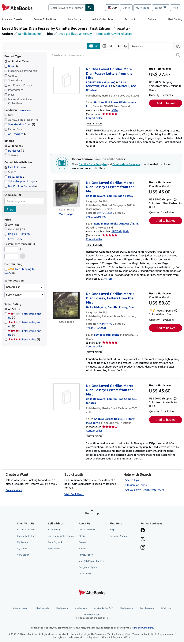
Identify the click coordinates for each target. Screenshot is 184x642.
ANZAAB (116, 231)
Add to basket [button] (165, 103)
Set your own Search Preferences (144, 489)
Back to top (92, 513)
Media (82, 535)
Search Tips (132, 480)
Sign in (126, 7)
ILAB (126, 231)
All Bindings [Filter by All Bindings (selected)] (13, 145)
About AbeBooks (87, 529)
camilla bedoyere (29, 34)
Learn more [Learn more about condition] (24, 110)
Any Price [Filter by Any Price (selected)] (12, 224)
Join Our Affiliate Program (61, 535)
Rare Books (74, 19)
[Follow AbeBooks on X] (143, 539)
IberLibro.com (147, 608)
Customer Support (119, 535)
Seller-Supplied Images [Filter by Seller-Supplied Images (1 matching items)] (21, 181)
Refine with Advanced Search (114, 34)
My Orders (22, 548)
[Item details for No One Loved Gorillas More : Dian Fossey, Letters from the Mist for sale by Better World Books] (66, 305)
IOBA (114, 110)
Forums (82, 548)
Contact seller (94, 117)
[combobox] (66, 7)
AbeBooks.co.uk (21, 608)
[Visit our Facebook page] (143, 530)
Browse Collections (44, 19)
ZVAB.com (166, 608)
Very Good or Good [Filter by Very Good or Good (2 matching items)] (19, 124)
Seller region (13, 286)
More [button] (109, 278)
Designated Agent (88, 567)
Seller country (14, 294)
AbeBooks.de (42, 608)
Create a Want (14, 490)
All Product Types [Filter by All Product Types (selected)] (17, 61)
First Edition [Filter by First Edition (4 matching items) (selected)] (15, 167)
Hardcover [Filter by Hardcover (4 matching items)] (14, 150)
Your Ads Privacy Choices (91, 561)
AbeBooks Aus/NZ (103, 608)
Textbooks (131, 19)
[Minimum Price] (11, 249)
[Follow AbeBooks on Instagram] (143, 548)
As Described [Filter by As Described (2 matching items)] (15, 133)
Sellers (152, 19)
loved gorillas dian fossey (75, 34)
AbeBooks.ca (126, 608)
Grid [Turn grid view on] (107, 46)
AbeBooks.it (81, 608)
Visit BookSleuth (74, 494)
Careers (82, 542)
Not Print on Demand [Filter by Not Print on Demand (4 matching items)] (20, 186)
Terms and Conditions (142, 627)
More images (66, 214)
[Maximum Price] (11, 256)
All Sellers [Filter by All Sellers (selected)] (14, 309)
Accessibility (85, 573)
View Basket (23, 554)
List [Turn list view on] (93, 46)
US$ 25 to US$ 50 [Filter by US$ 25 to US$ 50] (17, 234)
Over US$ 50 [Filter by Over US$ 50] (14, 238)
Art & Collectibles (102, 19)
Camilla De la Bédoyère (93, 164)
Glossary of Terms (136, 484)
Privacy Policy (86, 554)
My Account (142, 7)
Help (175, 7)
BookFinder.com (92, 616)
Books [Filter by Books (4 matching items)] (11, 66)
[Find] (89, 7)
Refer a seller (54, 548)
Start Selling (174, 19)
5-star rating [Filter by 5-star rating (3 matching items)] (24, 339)
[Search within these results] (116, 55)
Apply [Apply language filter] (10, 209)
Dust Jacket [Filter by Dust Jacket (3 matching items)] (14, 176)
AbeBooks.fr (62, 608)
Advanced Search (12, 19)
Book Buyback (55, 542)
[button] (178, 55)
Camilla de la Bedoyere (126, 164)
